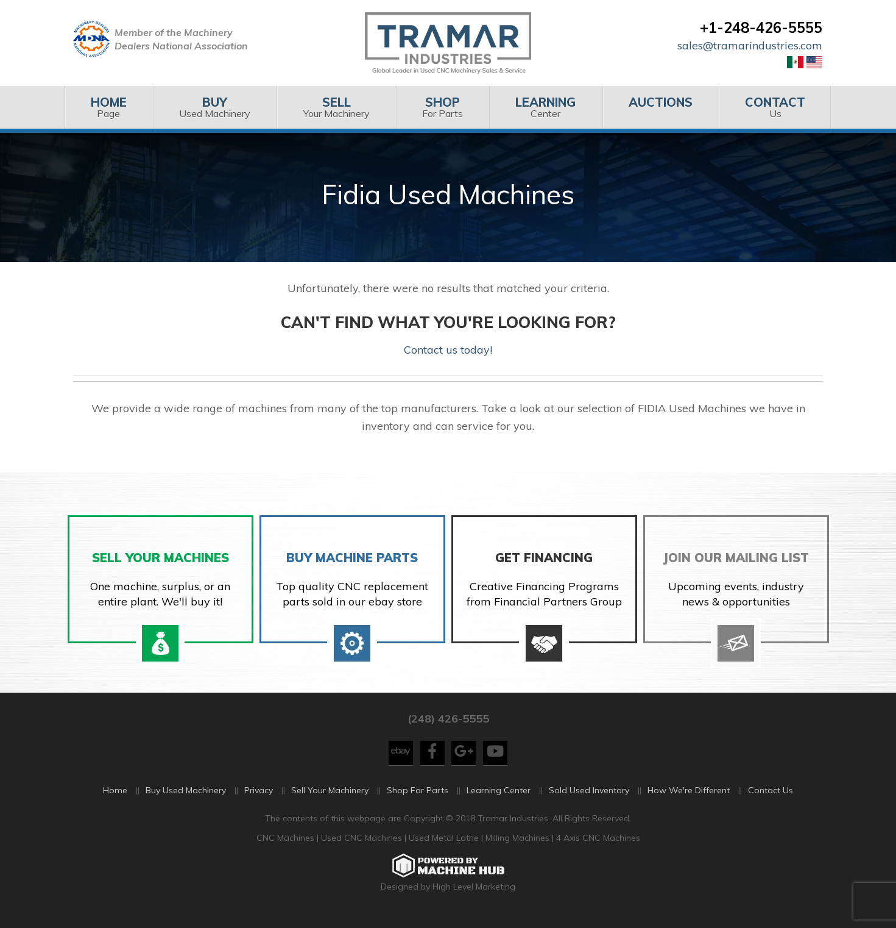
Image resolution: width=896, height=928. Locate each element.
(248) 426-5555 (448, 727)
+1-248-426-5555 (761, 27)
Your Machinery (336, 107)
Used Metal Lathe (445, 846)
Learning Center (499, 799)
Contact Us (770, 799)
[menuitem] (109, 107)
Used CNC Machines (362, 846)
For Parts (442, 107)
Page (109, 107)
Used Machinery (214, 107)
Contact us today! (448, 350)
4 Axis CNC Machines (598, 846)
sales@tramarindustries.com (749, 45)
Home (115, 799)
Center (545, 107)
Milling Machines (517, 846)
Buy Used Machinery (186, 799)
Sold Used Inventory (589, 799)
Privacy (258, 799)
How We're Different (688, 799)
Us (775, 107)
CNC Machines (286, 846)
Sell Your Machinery (330, 799)
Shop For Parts (417, 799)
